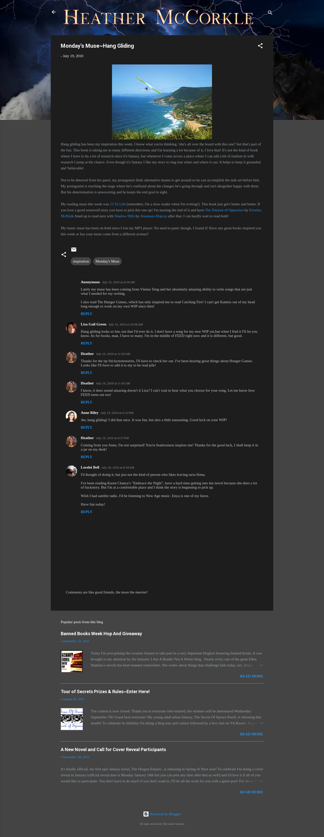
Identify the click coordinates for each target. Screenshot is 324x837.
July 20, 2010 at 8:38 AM (117, 467)
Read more (251, 676)
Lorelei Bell (90, 467)
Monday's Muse (108, 261)
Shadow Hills (124, 216)
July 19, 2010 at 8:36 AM (118, 282)
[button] (260, 46)
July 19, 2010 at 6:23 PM (116, 413)
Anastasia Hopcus (153, 216)
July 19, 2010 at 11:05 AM (113, 383)
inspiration (81, 261)
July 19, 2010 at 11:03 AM (113, 354)
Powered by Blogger (162, 814)
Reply (86, 314)
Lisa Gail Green (93, 324)
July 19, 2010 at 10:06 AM (125, 324)
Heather (87, 354)
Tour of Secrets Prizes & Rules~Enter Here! (105, 691)
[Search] (270, 13)
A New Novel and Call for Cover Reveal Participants (113, 749)
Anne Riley (89, 413)
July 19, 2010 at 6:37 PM (112, 438)
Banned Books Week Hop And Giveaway (101, 633)
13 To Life (118, 204)
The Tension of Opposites (224, 210)
